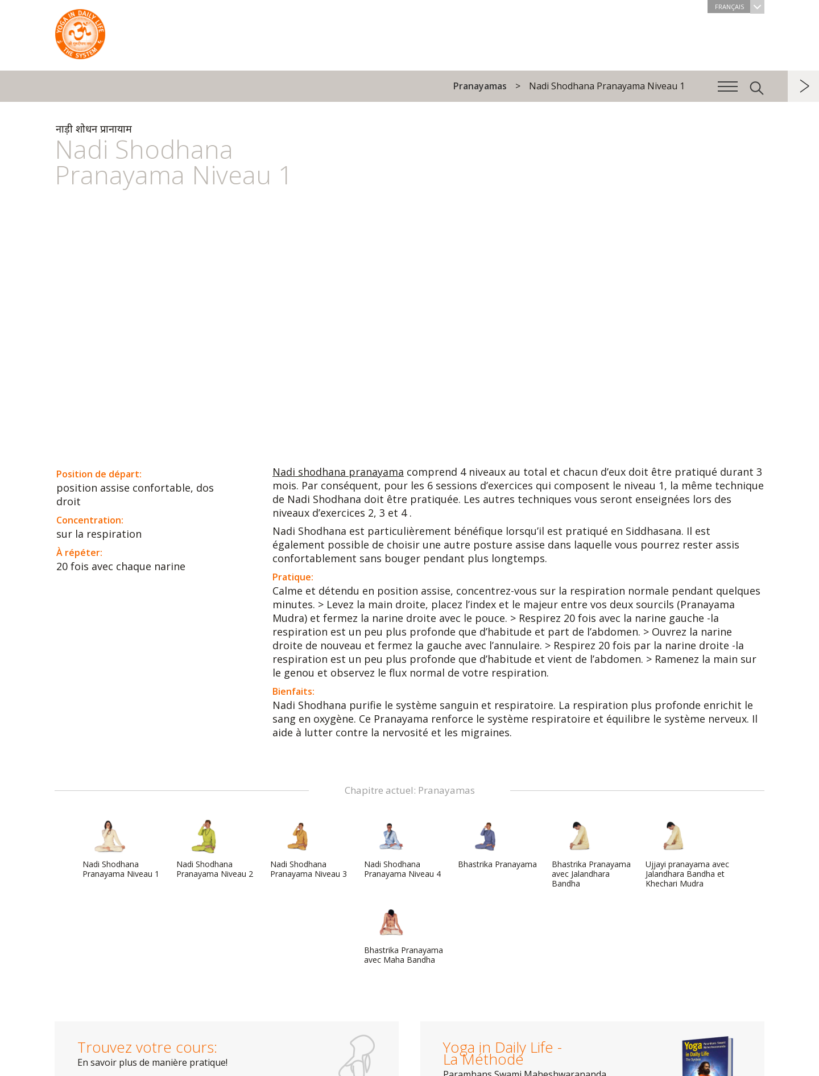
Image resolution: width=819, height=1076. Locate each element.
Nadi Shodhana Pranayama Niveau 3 (308, 849)
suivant (803, 86)
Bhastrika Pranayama (497, 844)
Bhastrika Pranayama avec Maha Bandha (403, 935)
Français (739, 6)
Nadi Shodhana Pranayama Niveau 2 (214, 849)
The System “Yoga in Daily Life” (80, 31)
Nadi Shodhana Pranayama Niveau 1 (120, 849)
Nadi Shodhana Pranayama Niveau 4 (402, 849)
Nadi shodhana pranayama (338, 472)
